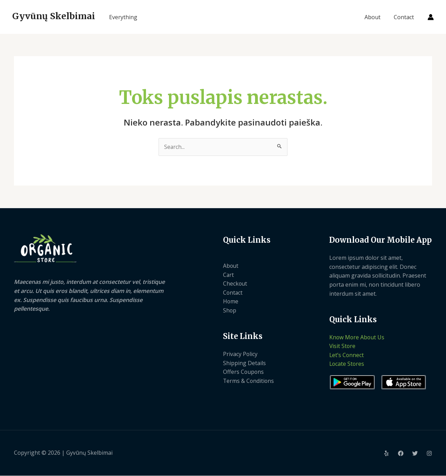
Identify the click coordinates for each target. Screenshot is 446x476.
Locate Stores (347, 364)
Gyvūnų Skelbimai (53, 16)
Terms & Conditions (249, 381)
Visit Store (342, 346)
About (376, 17)
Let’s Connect (346, 355)
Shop (230, 310)
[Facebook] (400, 453)
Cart (228, 275)
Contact (405, 17)
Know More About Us (357, 337)
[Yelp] (386, 453)
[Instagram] (429, 453)
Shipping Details (244, 363)
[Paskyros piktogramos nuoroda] (431, 17)
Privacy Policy (240, 354)
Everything (123, 17)
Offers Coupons (243, 372)
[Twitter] (415, 453)
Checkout (235, 284)
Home (231, 301)
